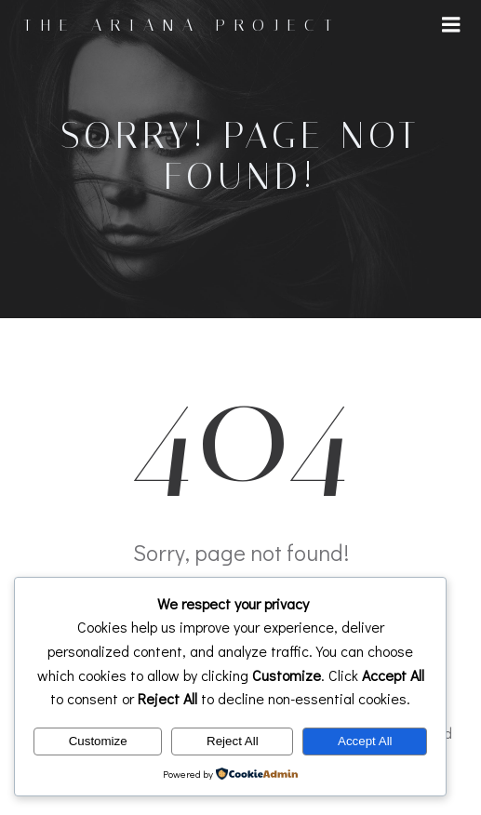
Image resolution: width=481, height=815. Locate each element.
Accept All (365, 741)
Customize (98, 741)
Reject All (233, 741)
